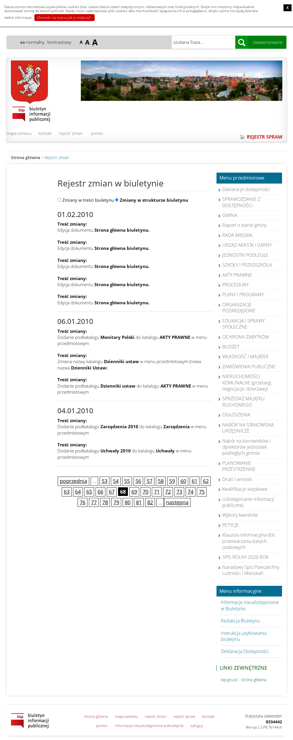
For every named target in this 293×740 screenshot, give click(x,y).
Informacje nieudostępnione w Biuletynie (250, 605)
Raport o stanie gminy (244, 225)
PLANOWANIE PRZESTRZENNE (238, 466)
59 (172, 480)
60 (183, 480)
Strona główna (25, 157)
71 (157, 491)
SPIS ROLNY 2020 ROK (245, 557)
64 (78, 491)
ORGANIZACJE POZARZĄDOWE (238, 307)
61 (194, 480)
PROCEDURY (235, 285)
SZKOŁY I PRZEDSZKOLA (247, 265)
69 (134, 491)
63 (67, 491)
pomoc (97, 133)
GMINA (229, 215)
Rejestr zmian (57, 157)
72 (168, 491)
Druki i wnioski (237, 479)
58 (161, 480)
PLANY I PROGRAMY (243, 294)
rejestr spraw (184, 716)
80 (127, 502)
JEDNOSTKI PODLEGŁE (245, 255)
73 (179, 491)
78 (105, 502)
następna (177, 502)
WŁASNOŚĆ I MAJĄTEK (245, 356)
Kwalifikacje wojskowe (245, 489)
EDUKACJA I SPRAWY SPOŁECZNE (243, 324)
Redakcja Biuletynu (240, 621)
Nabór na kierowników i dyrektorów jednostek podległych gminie (246, 447)
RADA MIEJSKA (237, 235)
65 (89, 491)
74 (190, 491)
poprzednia (73, 480)
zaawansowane (267, 42)
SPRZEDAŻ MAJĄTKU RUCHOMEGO (243, 401)
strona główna (96, 716)
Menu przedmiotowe (241, 178)
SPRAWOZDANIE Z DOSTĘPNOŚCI (241, 202)
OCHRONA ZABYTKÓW (245, 337)
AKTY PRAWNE (237, 275)
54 (116, 480)
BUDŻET (230, 346)
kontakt (45, 133)
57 (149, 480)
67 (112, 491)
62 (206, 480)
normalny (35, 42)
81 (139, 502)
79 (116, 502)
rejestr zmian (70, 133)
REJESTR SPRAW (264, 137)
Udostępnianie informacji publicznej (248, 502)
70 (145, 491)
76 (82, 502)
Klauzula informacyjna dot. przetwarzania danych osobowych (249, 541)
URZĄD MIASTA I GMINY (247, 245)
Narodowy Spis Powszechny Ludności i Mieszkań (250, 570)
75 (202, 491)
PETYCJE (230, 525)
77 (94, 502)
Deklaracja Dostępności (245, 651)
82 (150, 502)
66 (100, 491)
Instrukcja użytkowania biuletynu (243, 636)
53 (104, 480)
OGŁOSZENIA (236, 414)
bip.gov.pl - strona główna (243, 679)
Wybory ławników (240, 515)
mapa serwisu (19, 133)
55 (127, 480)
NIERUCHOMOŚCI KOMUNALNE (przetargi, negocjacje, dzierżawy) (247, 382)
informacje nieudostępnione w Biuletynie (149, 725)
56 (138, 480)
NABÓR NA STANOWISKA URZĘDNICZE (248, 428)
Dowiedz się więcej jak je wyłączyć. (64, 17)
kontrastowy (59, 42)
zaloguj (197, 725)
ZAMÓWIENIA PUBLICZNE (249, 366)
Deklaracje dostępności (246, 189)
